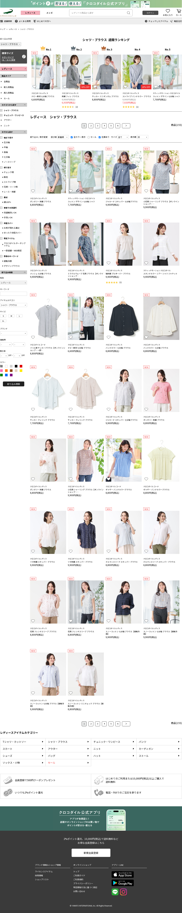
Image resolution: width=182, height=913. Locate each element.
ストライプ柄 (10, 181)
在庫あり (104, 137)
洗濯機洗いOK (10, 212)
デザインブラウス (12, 265)
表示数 (133, 137)
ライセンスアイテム (44, 871)
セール (7, 98)
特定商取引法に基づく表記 (85, 887)
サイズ (114, 137)
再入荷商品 (9, 92)
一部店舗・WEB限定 (13, 250)
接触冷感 (8, 261)
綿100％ (7, 202)
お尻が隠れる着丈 (12, 227)
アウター (8, 119)
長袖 (6, 152)
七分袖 (7, 156)
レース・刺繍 (10, 191)
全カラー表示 (78, 137)
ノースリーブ (9, 161)
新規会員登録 (91, 853)
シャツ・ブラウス (27, 29)
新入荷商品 (9, 87)
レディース (13, 29)
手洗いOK (8, 217)
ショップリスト (42, 879)
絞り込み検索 (13, 383)
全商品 (7, 81)
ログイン (150, 12)
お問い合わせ (79, 891)
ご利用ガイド (79, 875)
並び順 (54, 137)
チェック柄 (9, 172)
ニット (7, 125)
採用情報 (39, 875)
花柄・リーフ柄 (11, 186)
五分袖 (7, 142)
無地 (6, 177)
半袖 (6, 147)
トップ (2, 29)
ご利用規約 (78, 879)
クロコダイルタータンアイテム (15, 244)
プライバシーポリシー (83, 883)
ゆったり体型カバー (13, 232)
